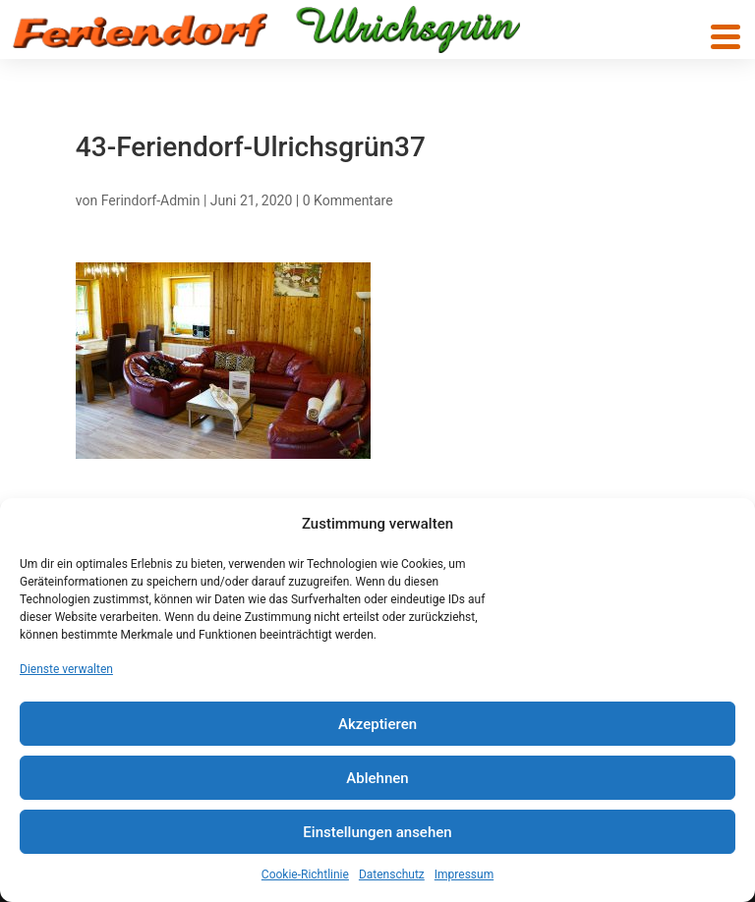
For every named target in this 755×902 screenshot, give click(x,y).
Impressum (464, 874)
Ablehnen (377, 778)
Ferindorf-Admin (151, 200)
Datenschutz (392, 874)
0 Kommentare (348, 200)
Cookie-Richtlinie (305, 874)
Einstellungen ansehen (377, 832)
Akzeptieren (377, 724)
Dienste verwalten (66, 669)
